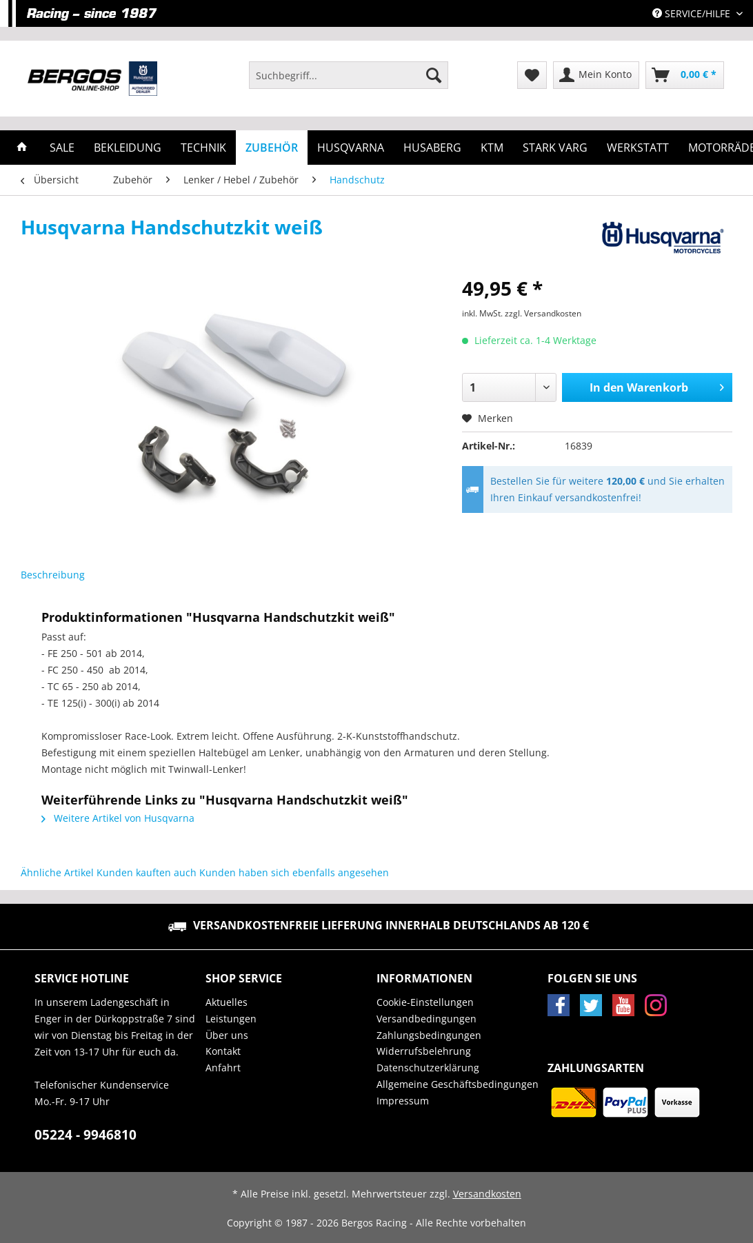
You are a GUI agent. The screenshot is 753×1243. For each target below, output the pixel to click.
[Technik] (203, 147)
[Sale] (62, 147)
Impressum (402, 1100)
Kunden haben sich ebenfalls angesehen (294, 872)
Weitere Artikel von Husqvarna (117, 818)
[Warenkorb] (684, 75)
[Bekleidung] (127, 147)
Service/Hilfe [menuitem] (692, 13)
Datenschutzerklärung (427, 1067)
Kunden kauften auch (147, 872)
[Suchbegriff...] (348, 75)
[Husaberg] (432, 147)
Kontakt (223, 1051)
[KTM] (492, 147)
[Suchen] (433, 75)
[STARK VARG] (555, 147)
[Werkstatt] (638, 147)
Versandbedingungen (426, 1018)
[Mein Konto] (596, 75)
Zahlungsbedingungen (428, 1035)
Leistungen (231, 1018)
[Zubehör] (272, 147)
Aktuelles (226, 1002)
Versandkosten (487, 1193)
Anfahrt (223, 1067)
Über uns (226, 1035)
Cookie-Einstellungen (425, 1002)
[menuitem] (348, 81)
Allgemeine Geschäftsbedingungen (457, 1084)
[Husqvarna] (351, 147)
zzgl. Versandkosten (543, 313)
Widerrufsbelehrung (423, 1051)
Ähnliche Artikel (57, 872)
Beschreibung (53, 574)
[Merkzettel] (532, 75)
